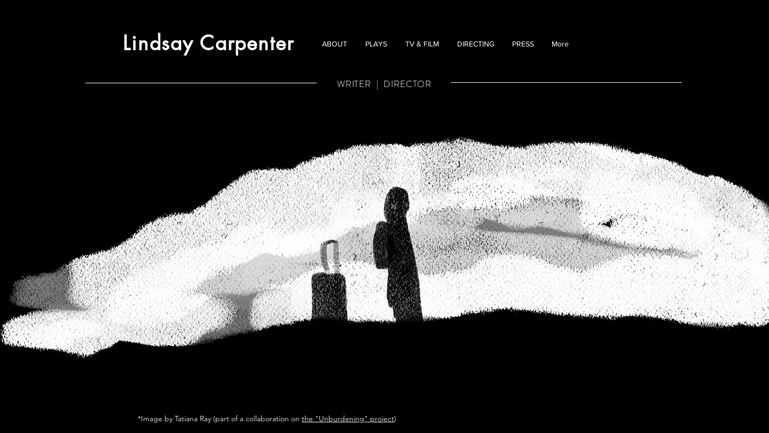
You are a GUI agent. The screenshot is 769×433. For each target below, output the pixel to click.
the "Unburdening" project (348, 418)
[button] (376, 43)
